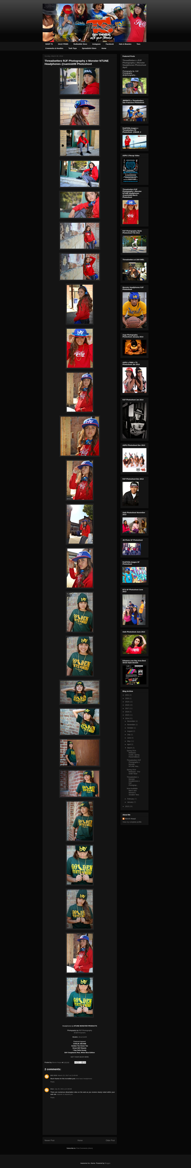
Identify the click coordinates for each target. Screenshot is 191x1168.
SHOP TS (49, 44)
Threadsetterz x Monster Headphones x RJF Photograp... (133, 781)
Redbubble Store (80, 44)
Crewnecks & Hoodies (54, 48)
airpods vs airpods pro (65, 1094)
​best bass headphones (84, 1079)
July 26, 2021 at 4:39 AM (63, 1089)
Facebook (110, 44)
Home (103, 48)
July (129, 735)
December (131, 721)
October (130, 728)
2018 (127, 705)
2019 (127, 702)
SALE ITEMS (63, 44)
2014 (127, 718)
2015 (127, 715)
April (129, 744)
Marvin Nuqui (130, 819)
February (130, 799)
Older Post (110, 1140)
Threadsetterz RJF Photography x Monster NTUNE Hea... (134, 763)
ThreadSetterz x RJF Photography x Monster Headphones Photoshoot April (134, 63)
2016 (127, 712)
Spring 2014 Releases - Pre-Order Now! (133, 772)
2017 (127, 708)
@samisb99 (82, 1037)
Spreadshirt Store (89, 48)
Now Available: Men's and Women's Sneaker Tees (133, 792)
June (129, 738)
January (130, 802)
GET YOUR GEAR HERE (80, 1057)
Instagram (96, 44)
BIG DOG (53, 1075)
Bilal (52, 1089)
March (129, 748)
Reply (52, 1082)
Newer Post (49, 1140)
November (131, 725)
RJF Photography (85, 1030)
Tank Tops (72, 48)
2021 (127, 695)
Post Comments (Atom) (84, 1148)
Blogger (107, 1163)
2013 (127, 806)
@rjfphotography (80, 1033)
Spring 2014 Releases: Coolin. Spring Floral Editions (133, 754)
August (130, 731)
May (129, 741)
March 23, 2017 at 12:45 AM (68, 1075)
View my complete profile (132, 822)
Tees (138, 44)
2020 (127, 698)
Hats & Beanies (125, 44)
